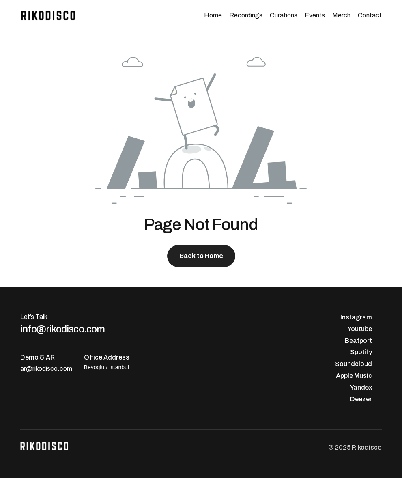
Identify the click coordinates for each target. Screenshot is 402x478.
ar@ (26, 369)
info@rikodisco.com (62, 328)
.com (65, 369)
